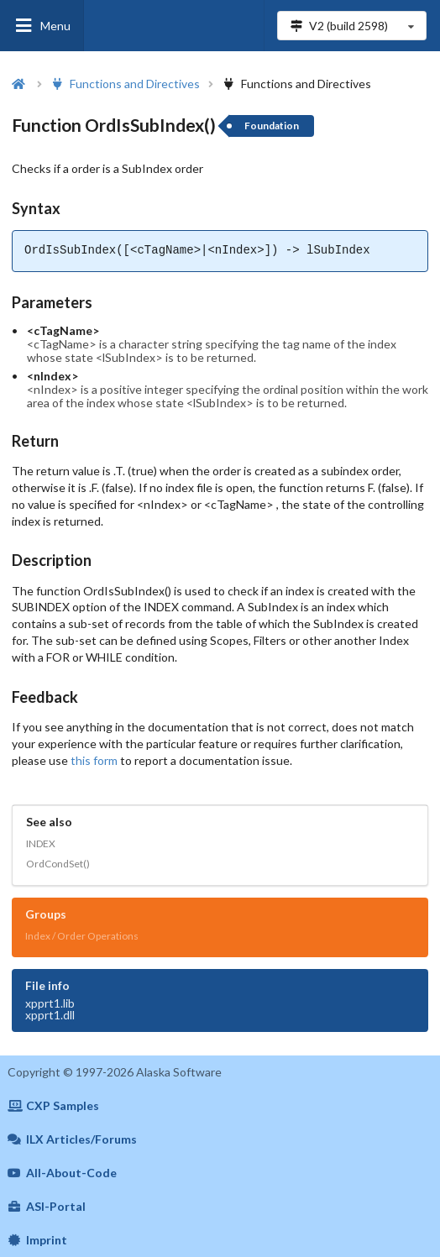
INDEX (40, 843)
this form (94, 760)
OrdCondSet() (58, 863)
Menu (42, 25)
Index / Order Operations (82, 936)
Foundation (271, 125)
